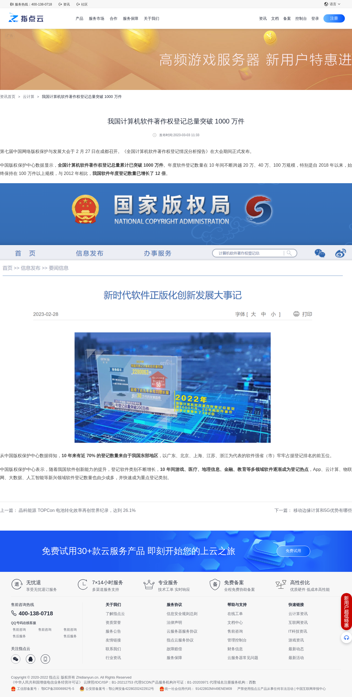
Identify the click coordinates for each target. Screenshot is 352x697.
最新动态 (296, 649)
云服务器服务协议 (182, 631)
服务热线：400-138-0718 (31, 4)
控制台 (301, 18)
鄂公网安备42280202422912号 (131, 689)
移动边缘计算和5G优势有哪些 (322, 510)
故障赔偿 (174, 649)
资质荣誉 (113, 622)
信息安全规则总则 (182, 613)
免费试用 (293, 550)
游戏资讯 (296, 640)
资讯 (64, 4)
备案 (287, 18)
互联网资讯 (298, 622)
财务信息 (235, 649)
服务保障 (174, 657)
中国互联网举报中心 (311, 689)
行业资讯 (113, 657)
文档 (275, 18)
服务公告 (113, 631)
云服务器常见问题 (242, 657)
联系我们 (113, 649)
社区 (82, 4)
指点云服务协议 (180, 640)
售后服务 (19, 636)
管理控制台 (237, 640)
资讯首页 (7, 96)
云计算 (28, 96)
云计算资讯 (298, 613)
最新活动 (296, 657)
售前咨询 (19, 630)
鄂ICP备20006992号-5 (57, 689)
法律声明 (174, 622)
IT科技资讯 (297, 631)
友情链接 (113, 640)
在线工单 (235, 613)
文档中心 (235, 622)
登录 (315, 18)
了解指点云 (115, 613)
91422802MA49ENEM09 (214, 689)
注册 (334, 18)
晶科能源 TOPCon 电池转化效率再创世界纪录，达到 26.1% (77, 510)
